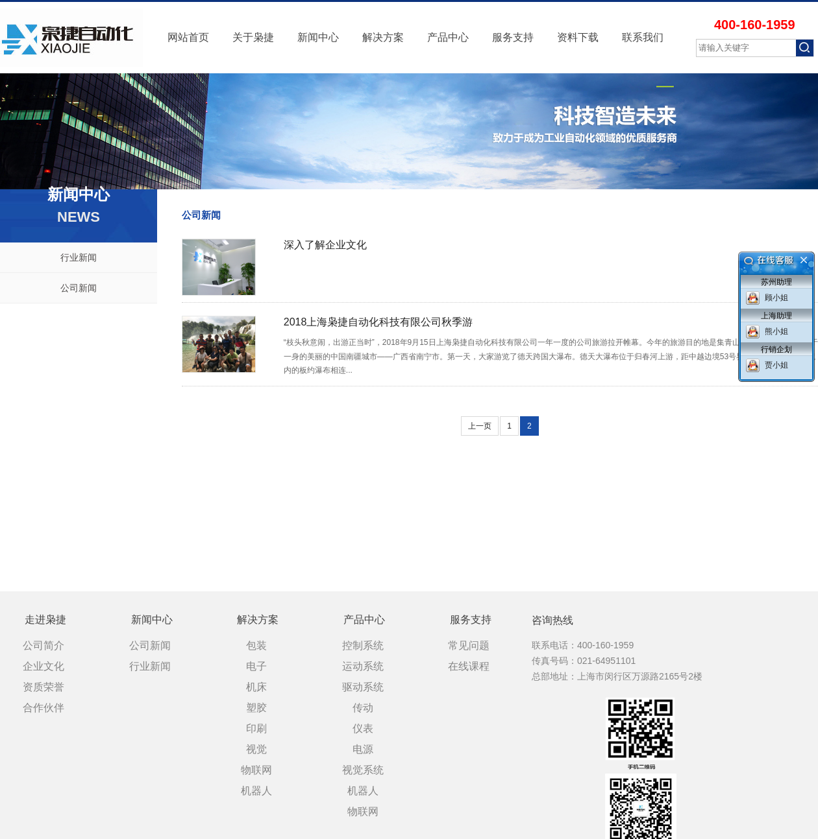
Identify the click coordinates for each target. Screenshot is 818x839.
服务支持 (513, 37)
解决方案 (383, 37)
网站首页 (188, 37)
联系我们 (642, 37)
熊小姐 (776, 331)
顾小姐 (776, 297)
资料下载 (578, 37)
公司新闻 (78, 288)
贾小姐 (776, 365)
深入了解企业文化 (325, 244)
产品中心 (448, 37)
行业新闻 (78, 257)
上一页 (479, 426)
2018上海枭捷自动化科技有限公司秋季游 (378, 321)
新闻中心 (318, 37)
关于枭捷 (253, 37)
